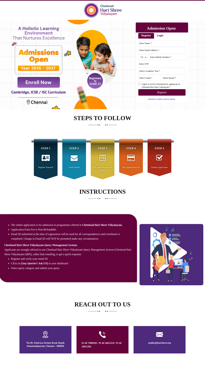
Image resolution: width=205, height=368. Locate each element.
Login (160, 35)
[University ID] (149, 78)
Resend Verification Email (161, 99)
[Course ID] (174, 78)
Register (146, 35)
